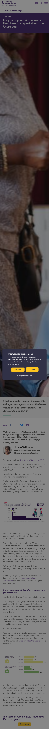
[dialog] (24, 364)
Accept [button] (32, 369)
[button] (24, 375)
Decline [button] (18, 369)
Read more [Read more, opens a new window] (15, 364)
